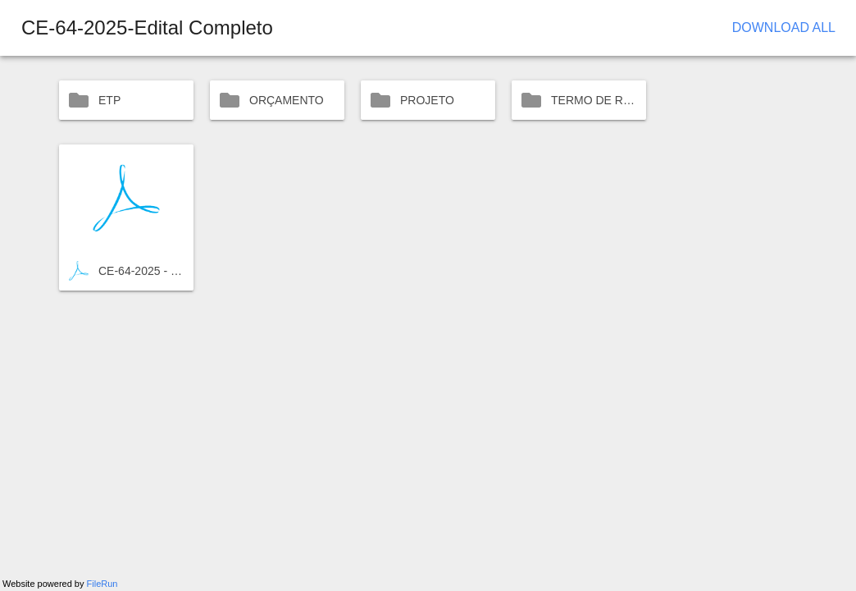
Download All (784, 27)
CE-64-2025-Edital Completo (147, 27)
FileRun (102, 584)
